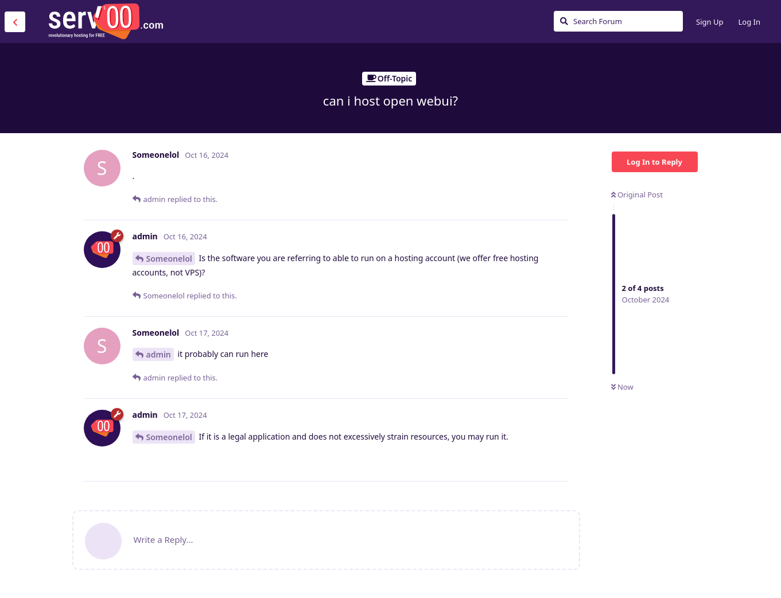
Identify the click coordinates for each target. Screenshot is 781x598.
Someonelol (169, 258)
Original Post (637, 194)
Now (622, 387)
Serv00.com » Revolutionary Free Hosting (105, 21)
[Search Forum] (618, 21)
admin (158, 354)
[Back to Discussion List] (15, 21)
